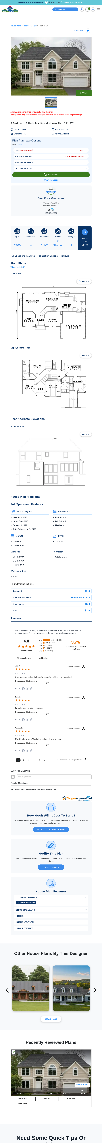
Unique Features (24, 928)
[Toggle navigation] (98, 9)
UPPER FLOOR (22, 1106)
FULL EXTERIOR (23, 1100)
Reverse (83, 93)
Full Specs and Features (23, 256)
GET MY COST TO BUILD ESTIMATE (51, 829)
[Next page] (44, 760)
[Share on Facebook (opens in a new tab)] (23, 689)
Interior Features (25, 922)
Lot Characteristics (26, 897)
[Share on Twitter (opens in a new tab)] (27, 689)
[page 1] (18, 760)
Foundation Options (48, 256)
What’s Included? (51, 180)
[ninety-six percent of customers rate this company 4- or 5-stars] (76, 644)
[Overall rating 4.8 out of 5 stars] (26, 646)
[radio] (51, 640)
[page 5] (39, 760)
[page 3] (29, 760)
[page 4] (34, 760)
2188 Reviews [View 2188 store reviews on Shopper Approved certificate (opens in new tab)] (29, 650)
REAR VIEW (46, 1100)
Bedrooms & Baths (25, 910)
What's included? (18, 267)
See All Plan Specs (84, 237)
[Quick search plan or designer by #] (65, 9)
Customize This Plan (51, 867)
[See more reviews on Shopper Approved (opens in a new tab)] (31, 689)
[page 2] (24, 760)
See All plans (51, 1019)
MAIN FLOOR (71, 1100)
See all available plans (73, 2)
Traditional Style (30, 26)
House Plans (16, 26)
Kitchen (20, 916)
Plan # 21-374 (82, 1084)
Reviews (65, 256)
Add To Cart (51, 174)
